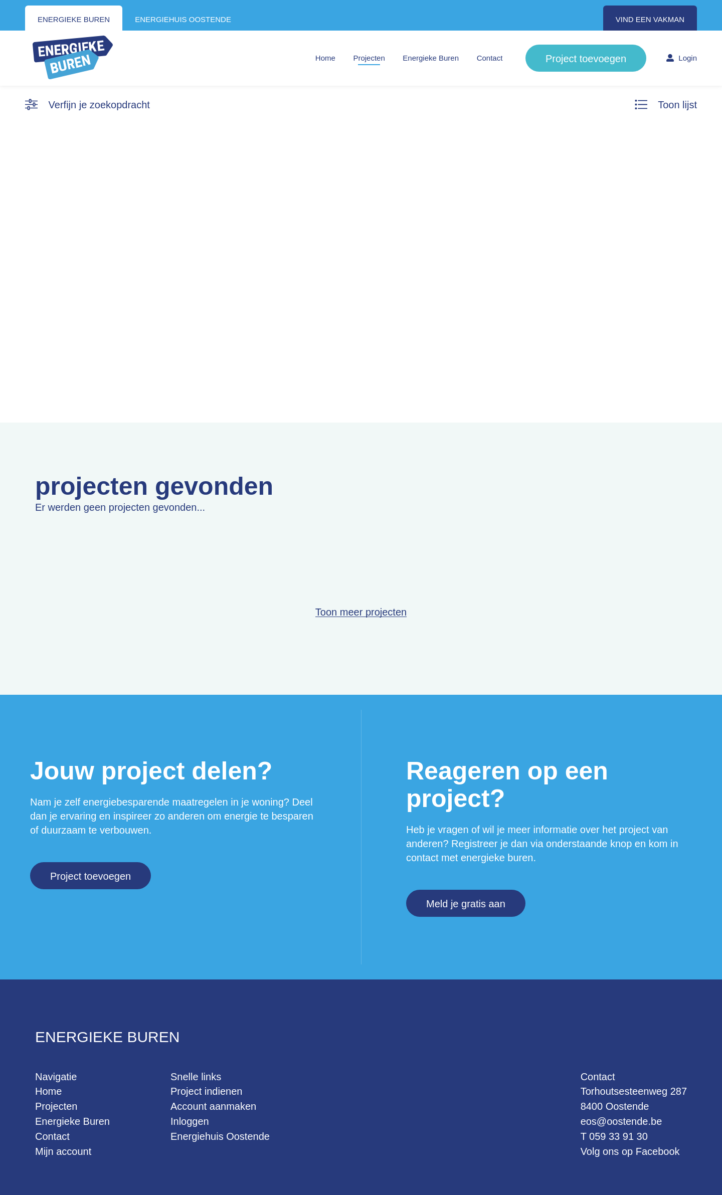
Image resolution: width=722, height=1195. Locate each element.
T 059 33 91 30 (614, 1136)
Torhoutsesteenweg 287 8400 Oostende (634, 1099)
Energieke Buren (431, 58)
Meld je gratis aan (465, 903)
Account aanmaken (213, 1106)
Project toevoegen (586, 58)
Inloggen (189, 1121)
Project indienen (206, 1091)
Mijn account (63, 1151)
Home (325, 58)
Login (681, 58)
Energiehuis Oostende (220, 1136)
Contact (490, 58)
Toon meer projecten (361, 612)
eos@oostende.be (621, 1121)
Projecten (369, 58)
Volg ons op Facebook (630, 1151)
